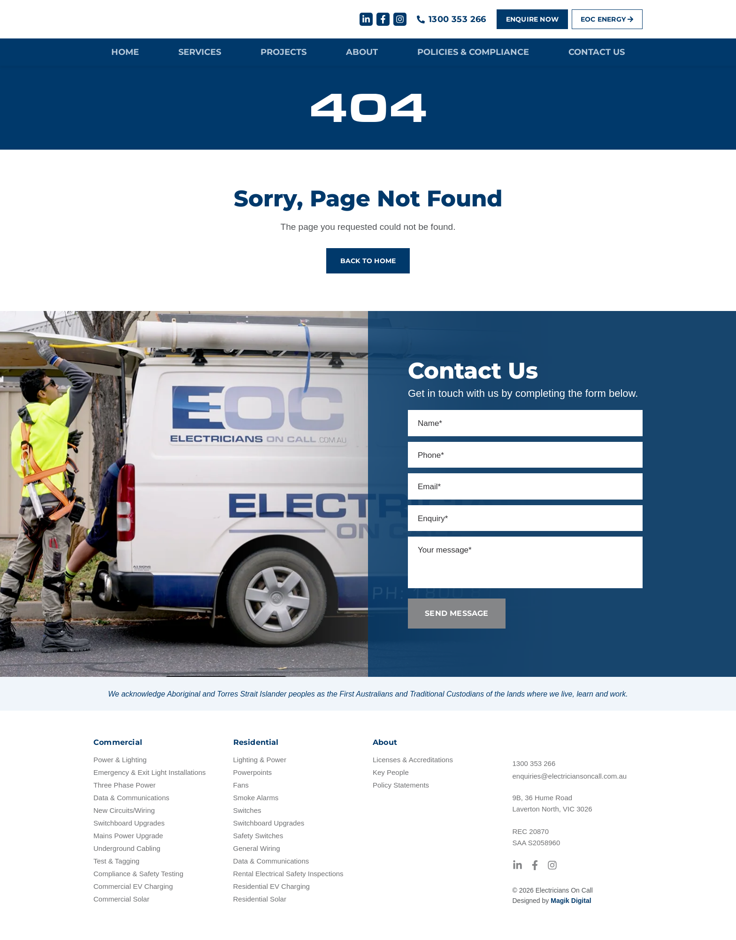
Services (199, 53)
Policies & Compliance (473, 53)
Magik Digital (571, 909)
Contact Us (596, 53)
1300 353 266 (457, 20)
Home (125, 53)
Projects (284, 53)
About (362, 53)
